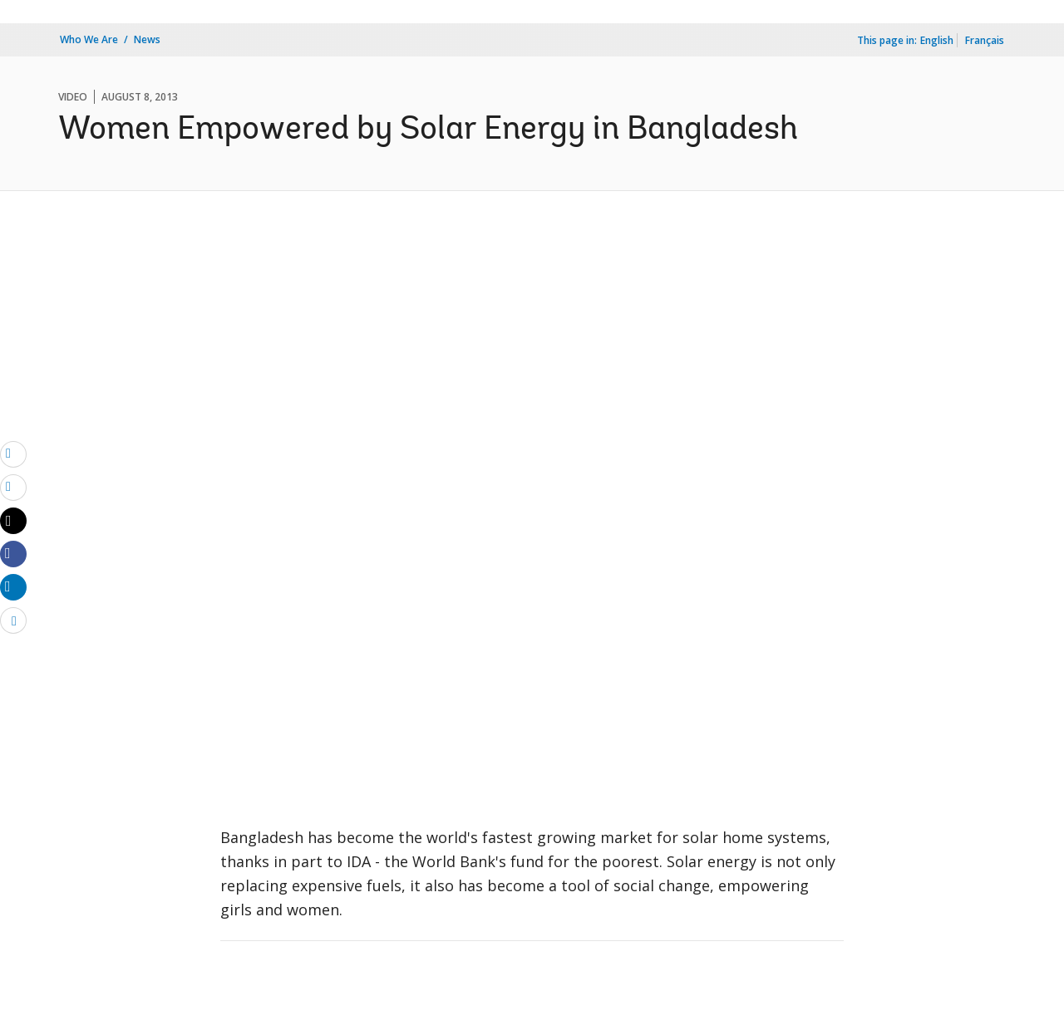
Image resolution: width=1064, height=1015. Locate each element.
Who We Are (89, 39)
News (147, 39)
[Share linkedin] (13, 586)
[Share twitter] (13, 520)
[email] (13, 453)
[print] (13, 486)
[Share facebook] (13, 553)
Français (984, 40)
